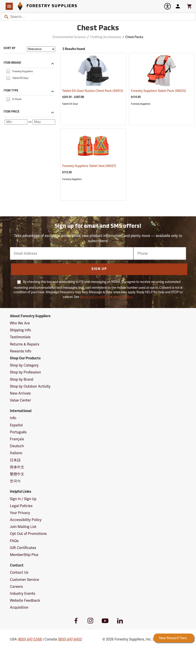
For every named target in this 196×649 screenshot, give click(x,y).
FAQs (14, 540)
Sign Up (99, 269)
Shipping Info (20, 330)
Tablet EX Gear (70, 103)
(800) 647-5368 (30, 639)
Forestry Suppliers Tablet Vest (89, 166)
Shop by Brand (21, 379)
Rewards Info (20, 351)
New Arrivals (20, 393)
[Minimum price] (16, 122)
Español (16, 425)
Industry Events (22, 593)
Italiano (16, 453)
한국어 (15, 481)
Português (18, 432)
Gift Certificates (23, 547)
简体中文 (17, 467)
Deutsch (17, 446)
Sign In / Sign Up (23, 499)
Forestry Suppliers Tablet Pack (158, 91)
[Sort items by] (41, 49)
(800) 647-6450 (70, 639)
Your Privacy (20, 512)
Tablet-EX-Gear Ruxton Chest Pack (92, 91)
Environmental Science (69, 37)
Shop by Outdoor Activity (30, 386)
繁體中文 (17, 474)
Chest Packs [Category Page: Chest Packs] (98, 28)
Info (13, 418)
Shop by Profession (25, 372)
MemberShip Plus (24, 554)
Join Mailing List (23, 526)
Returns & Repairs (24, 344)
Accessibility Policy (26, 519)
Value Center (20, 400)
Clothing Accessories (105, 37)
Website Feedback (25, 600)
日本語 (15, 460)
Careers (16, 586)
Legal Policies (21, 506)
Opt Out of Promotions (28, 533)
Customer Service (24, 579)
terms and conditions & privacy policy (106, 297)
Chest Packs (134, 37)
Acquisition (19, 607)
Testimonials (20, 337)
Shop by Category (24, 365)
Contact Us (19, 572)
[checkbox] (8, 71)
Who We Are (20, 323)
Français (17, 439)
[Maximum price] (44, 122)
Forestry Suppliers (140, 103)
